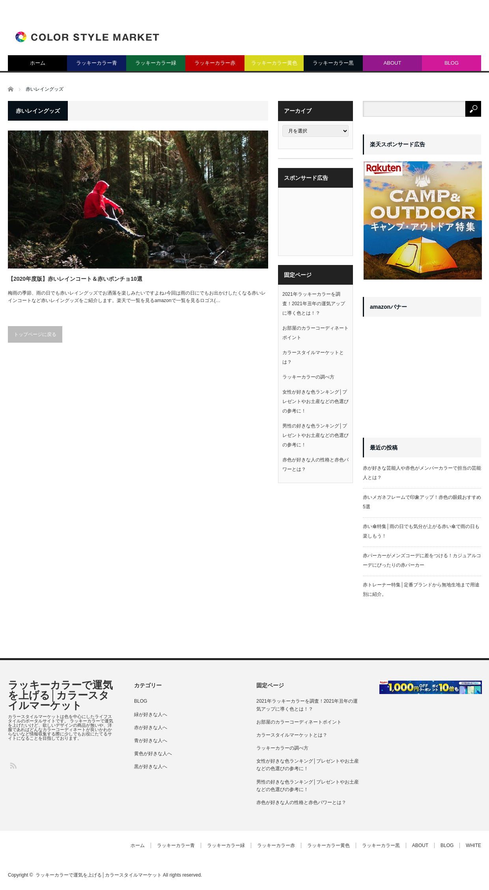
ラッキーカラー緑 (155, 63)
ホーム (37, 63)
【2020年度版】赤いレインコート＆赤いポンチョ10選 (75, 279)
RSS (13, 765)
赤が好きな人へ (150, 727)
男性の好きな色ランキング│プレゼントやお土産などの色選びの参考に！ (315, 435)
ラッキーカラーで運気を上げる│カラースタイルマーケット (60, 695)
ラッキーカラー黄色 (274, 63)
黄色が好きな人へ (153, 753)
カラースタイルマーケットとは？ (291, 735)
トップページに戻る (35, 334)
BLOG (451, 63)
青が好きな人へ (150, 740)
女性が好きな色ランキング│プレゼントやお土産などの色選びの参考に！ (315, 401)
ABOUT (392, 63)
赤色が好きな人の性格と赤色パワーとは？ (301, 802)
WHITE (473, 845)
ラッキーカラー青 (96, 63)
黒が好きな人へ (150, 766)
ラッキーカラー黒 (333, 63)
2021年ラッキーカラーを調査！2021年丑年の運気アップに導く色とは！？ (313, 303)
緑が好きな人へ (150, 714)
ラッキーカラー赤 (214, 63)
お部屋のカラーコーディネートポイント (299, 722)
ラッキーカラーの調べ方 (308, 377)
